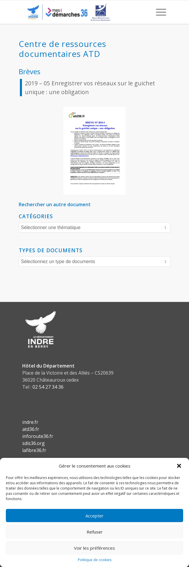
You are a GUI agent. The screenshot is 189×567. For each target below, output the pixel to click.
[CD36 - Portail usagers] (80, 12)
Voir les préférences (94, 548)
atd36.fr (30, 429)
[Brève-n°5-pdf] (94, 151)
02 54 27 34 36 (47, 387)
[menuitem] (158, 12)
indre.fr (30, 422)
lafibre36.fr (34, 450)
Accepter (94, 516)
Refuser (95, 532)
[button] (179, 465)
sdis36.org (33, 443)
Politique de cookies (94, 559)
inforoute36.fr (37, 436)
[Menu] (158, 12)
